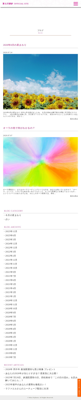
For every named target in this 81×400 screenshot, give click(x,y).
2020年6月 (10, 321)
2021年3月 (10, 292)
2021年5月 (10, 284)
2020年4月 (10, 329)
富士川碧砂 (15, 4)
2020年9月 (10, 312)
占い (7, 219)
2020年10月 (11, 308)
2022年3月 (10, 252)
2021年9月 (10, 272)
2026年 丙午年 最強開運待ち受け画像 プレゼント (30, 369)
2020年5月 (10, 325)
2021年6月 (10, 280)
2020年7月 (10, 317)
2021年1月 (10, 296)
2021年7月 (10, 276)
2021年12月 (11, 260)
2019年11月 (11, 349)
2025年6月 (10, 235)
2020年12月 (11, 300)
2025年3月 (10, 239)
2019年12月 (11, 345)
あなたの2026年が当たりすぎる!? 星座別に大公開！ (31, 373)
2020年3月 (10, 333)
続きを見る (74, 118)
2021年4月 (10, 288)
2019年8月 (10, 353)
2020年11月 (11, 304)
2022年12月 (11, 247)
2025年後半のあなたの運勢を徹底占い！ (26, 384)
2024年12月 (11, 243)
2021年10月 (11, 268)
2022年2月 (10, 256)
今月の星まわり (13, 215)
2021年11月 (11, 264)
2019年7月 (10, 357)
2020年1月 (10, 341)
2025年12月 (11, 231)
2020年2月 (10, 337)
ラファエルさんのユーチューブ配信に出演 (27, 388)
